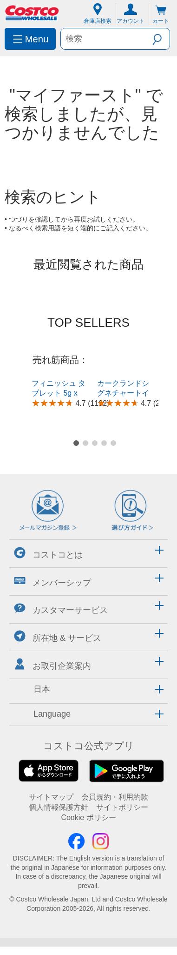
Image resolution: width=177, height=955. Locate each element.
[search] (106, 38)
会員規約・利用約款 (114, 769)
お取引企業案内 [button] (52, 637)
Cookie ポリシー (88, 790)
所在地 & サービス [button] (57, 609)
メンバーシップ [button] (52, 553)
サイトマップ (51, 769)
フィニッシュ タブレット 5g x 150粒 (58, 392)
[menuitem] (30, 39)
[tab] (88, 525)
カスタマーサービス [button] (61, 581)
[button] (161, 38)
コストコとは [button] (48, 525)
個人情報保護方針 (58, 780)
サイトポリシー (122, 780)
